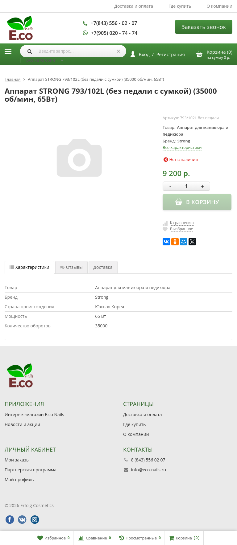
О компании (219, 6)
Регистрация (170, 54)
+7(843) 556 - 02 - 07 (113, 23)
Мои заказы (17, 460)
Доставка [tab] (103, 267)
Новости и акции (22, 424)
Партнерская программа (30, 470)
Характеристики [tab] (29, 267)
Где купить (179, 6)
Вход (144, 54)
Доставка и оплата (133, 6)
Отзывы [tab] (71, 267)
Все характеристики (182, 147)
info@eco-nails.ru (148, 470)
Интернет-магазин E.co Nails (34, 414)
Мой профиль (19, 479)
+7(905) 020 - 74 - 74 (114, 33)
